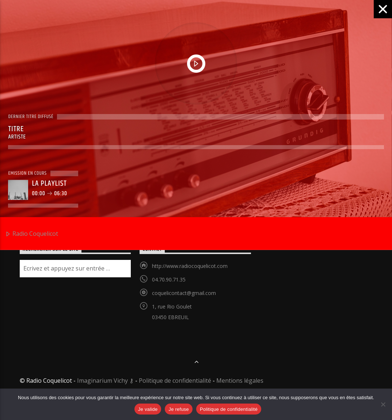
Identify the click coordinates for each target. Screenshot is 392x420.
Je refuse (178, 409)
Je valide (148, 409)
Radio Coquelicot (31, 234)
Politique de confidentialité (229, 409)
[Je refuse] (383, 404)
